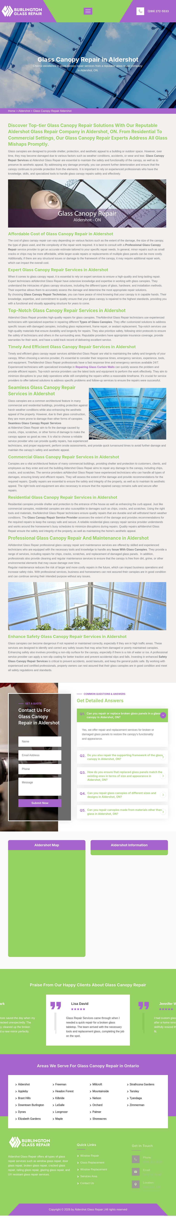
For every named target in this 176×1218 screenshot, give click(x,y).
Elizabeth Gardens (29, 1121)
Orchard (97, 1107)
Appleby (23, 1093)
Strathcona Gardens (142, 1086)
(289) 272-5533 (158, 11)
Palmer (96, 1114)
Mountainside (100, 1093)
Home (11, 110)
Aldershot (24, 110)
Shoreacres (99, 1121)
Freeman (60, 1086)
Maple (59, 1121)
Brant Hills (24, 1100)
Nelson (96, 1100)
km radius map (47, 901)
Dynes (22, 1114)
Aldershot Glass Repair (89, 1211)
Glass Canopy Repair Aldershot (52, 110)
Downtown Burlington (31, 1107)
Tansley (134, 1093)
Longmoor (61, 1114)
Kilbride (59, 1100)
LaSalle (59, 1107)
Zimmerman (137, 1107)
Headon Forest (64, 1093)
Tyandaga (136, 1100)
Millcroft (97, 1086)
